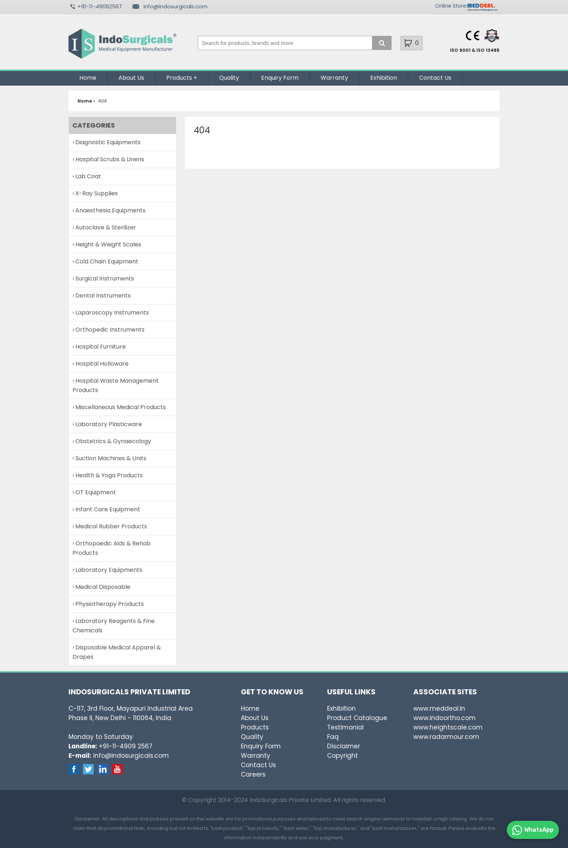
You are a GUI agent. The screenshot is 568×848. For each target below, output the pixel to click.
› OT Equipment (94, 492)
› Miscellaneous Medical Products (119, 407)
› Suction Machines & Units (109, 458)
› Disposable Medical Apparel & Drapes (116, 652)
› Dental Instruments (101, 295)
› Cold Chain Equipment (105, 261)
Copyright (342, 755)
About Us (131, 78)
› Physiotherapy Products (108, 604)
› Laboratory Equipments (107, 570)
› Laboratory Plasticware (107, 424)
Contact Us (435, 78)
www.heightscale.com (448, 727)
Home (87, 78)
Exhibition (383, 78)
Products (179, 78)
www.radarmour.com (446, 736)
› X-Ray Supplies (95, 193)
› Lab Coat (86, 176)
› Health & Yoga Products (107, 475)
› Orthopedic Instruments (108, 329)
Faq (333, 736)
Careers (253, 774)
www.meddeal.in (439, 708)
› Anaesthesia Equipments (109, 210)
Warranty (334, 78)
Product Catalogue (357, 718)
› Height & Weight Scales (106, 244)
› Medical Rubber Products (109, 526)
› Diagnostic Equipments (106, 142)
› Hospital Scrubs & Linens (108, 159)
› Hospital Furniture (99, 346)
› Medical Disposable (101, 587)
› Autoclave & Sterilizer (104, 227)
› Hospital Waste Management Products (115, 385)
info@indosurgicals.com (175, 6)
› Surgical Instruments (103, 278)
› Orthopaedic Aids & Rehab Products (111, 548)
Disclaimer (343, 746)
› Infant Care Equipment (106, 509)
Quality (229, 78)
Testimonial (345, 727)
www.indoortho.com (444, 718)
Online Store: (451, 5)
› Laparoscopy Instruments (110, 312)
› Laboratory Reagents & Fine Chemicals (113, 626)
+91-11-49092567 (100, 6)
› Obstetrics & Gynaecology (111, 441)
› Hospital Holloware (100, 363)
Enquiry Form (279, 78)
